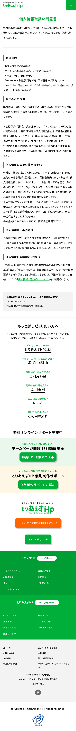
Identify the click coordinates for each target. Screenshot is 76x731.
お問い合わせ (9, 653)
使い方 (38, 402)
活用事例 (38, 389)
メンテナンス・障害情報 (47, 647)
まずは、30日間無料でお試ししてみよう (38, 523)
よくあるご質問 (44, 621)
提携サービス (38, 683)
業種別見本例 (9, 627)
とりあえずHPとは (38, 349)
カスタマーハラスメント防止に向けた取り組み (38, 679)
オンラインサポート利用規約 (38, 674)
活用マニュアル (10, 633)
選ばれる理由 (38, 362)
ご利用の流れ (38, 416)
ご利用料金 (38, 376)
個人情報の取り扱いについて (33, 279)
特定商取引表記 (10, 663)
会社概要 (42, 653)
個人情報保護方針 (46, 658)
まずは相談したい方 (38, 539)
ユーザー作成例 (45, 627)
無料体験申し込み (11, 589)
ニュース (6, 647)
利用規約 (7, 658)
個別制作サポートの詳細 (38, 485)
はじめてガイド (10, 615)
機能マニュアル (45, 615)
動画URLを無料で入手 (38, 457)
